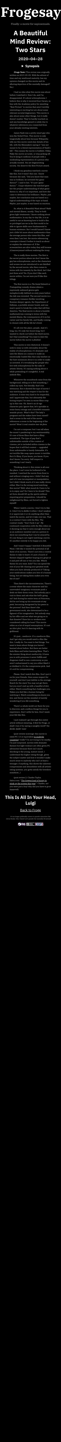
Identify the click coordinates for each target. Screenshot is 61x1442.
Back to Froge (30, 810)
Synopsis (32, 66)
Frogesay (31, 12)
